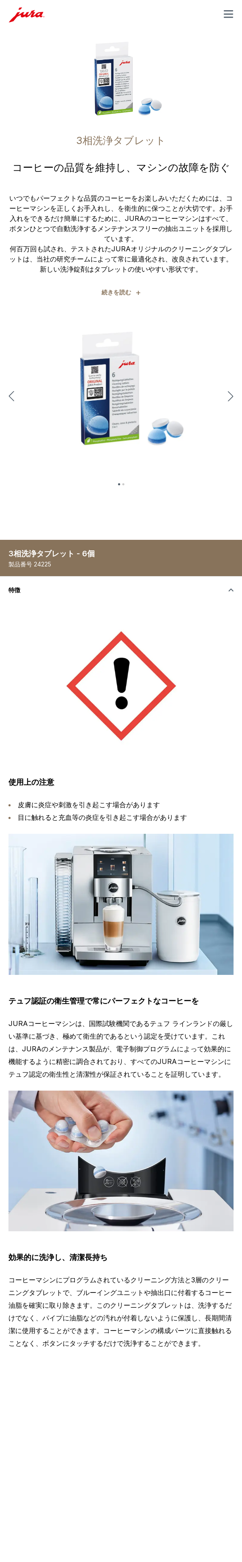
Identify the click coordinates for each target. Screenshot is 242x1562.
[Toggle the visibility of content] (121, 590)
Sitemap (96, 1499)
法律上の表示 (58, 1499)
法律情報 (20, 1499)
